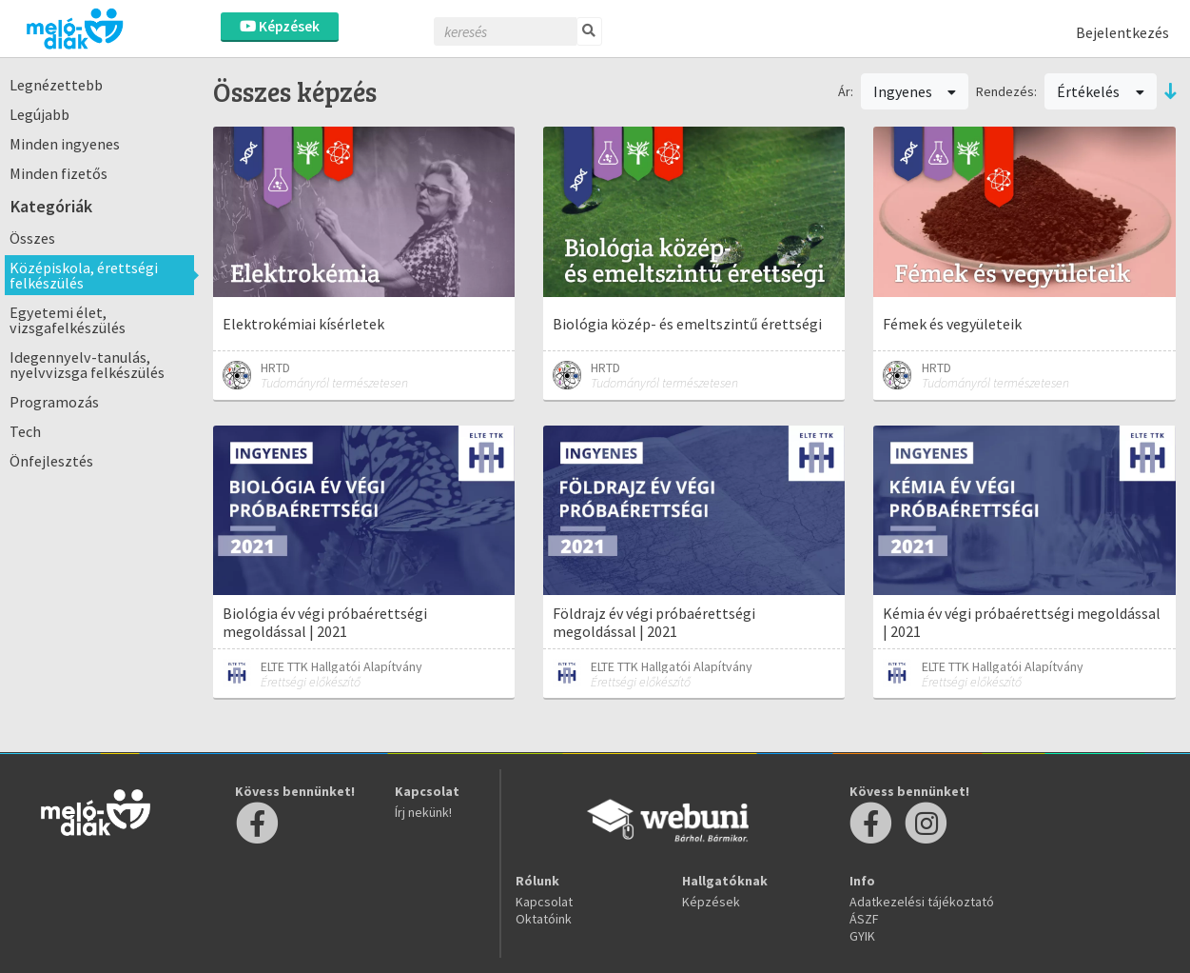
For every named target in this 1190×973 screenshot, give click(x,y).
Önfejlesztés (51, 460)
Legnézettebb (56, 84)
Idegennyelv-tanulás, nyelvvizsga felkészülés (87, 365)
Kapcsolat (544, 901)
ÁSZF (864, 918)
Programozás (54, 401)
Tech (25, 431)
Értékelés (1100, 91)
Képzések (280, 26)
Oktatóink (544, 918)
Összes (32, 238)
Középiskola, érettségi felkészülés (84, 275)
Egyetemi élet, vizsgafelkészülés (68, 320)
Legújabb (39, 114)
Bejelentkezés (1122, 32)
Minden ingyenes (65, 143)
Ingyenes (915, 91)
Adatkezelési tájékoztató (921, 901)
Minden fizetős (58, 173)
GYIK (862, 935)
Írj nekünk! (423, 812)
